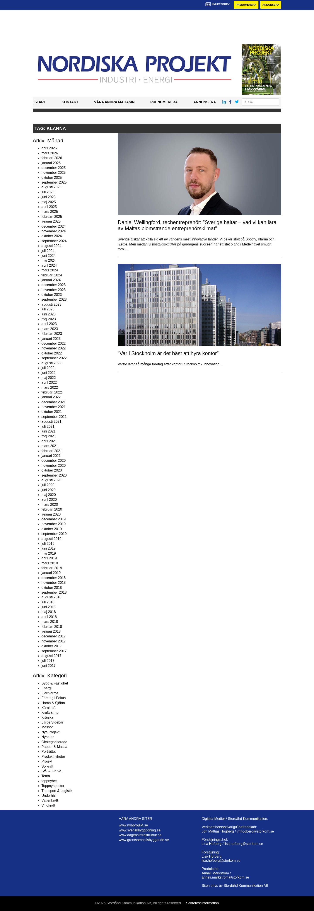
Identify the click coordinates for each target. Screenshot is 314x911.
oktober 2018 (51, 587)
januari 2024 (51, 280)
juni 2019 (48, 548)
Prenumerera (246, 4)
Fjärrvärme (49, 693)
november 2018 (53, 582)
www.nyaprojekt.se (133, 825)
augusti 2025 (51, 187)
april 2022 (49, 382)
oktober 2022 (51, 353)
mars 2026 (49, 153)
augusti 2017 (51, 656)
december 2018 (53, 578)
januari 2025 (51, 221)
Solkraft (47, 766)
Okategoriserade (54, 742)
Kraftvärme (49, 712)
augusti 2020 (51, 480)
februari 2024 (51, 275)
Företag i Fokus (53, 698)
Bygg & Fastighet (54, 683)
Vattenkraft (49, 800)
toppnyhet (49, 781)
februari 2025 (51, 216)
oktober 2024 (51, 236)
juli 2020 (48, 485)
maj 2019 (48, 553)
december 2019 (53, 519)
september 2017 (54, 651)
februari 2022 (51, 392)
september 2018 (54, 592)
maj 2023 (48, 319)
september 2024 (54, 241)
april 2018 (49, 617)
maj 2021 (48, 436)
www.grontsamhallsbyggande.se (144, 840)
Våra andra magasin (114, 102)
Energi (46, 688)
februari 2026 (51, 158)
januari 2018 (51, 631)
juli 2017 (48, 660)
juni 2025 (48, 197)
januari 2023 (51, 339)
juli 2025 (48, 192)
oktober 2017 (51, 646)
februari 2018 (51, 626)
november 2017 (53, 641)
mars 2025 (49, 212)
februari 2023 (51, 333)
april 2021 (49, 441)
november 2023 (53, 290)
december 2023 (53, 285)
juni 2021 (48, 431)
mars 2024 (49, 270)
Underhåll (48, 795)
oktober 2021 (51, 412)
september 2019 (54, 534)
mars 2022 (49, 387)
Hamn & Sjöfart (53, 703)
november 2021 (53, 407)
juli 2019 (48, 543)
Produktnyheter (53, 756)
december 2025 (53, 168)
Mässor (47, 727)
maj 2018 (48, 612)
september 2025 (54, 182)
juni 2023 (48, 314)
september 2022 (54, 358)
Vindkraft (48, 805)
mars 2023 (49, 329)
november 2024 (53, 231)
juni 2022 (48, 373)
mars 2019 (49, 563)
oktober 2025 (51, 177)
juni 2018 (48, 607)
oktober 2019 (51, 529)
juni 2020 (48, 490)
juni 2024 (48, 255)
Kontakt (69, 102)
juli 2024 (48, 251)
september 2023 (54, 299)
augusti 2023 (51, 304)
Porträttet (48, 752)
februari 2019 (51, 568)
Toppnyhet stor (52, 786)
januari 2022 (51, 397)
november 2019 (53, 524)
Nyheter (47, 737)
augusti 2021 (51, 421)
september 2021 (54, 417)
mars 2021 (49, 446)
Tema (45, 776)
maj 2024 (48, 260)
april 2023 (49, 324)
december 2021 (53, 402)
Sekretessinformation (202, 903)
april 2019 (49, 558)
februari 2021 (51, 451)
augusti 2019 (51, 539)
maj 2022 (48, 378)
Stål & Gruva (51, 771)
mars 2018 (49, 621)
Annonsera (270, 4)
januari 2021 (51, 456)
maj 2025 (48, 202)
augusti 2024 (51, 246)
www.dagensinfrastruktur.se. (140, 835)
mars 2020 (49, 504)
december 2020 (53, 460)
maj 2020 (48, 495)
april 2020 (49, 500)
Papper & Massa (54, 747)
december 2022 (53, 343)
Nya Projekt (50, 732)
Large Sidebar (52, 722)
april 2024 (49, 265)
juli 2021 (48, 426)
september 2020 (54, 475)
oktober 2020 (51, 470)
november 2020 (53, 465)
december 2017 (53, 636)
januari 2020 (51, 514)
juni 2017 (48, 665)
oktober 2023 (51, 294)
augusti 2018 (51, 597)
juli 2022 (48, 368)
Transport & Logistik (56, 791)
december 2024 (53, 226)
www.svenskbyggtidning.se (139, 830)
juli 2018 (48, 602)
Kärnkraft (48, 708)
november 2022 (53, 348)
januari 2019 (51, 573)
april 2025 (49, 207)
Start (40, 102)
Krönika (47, 717)
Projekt (46, 761)
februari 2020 (51, 509)
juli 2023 (48, 309)
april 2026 (49, 148)
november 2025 (53, 172)
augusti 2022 (51, 363)
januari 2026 (51, 163)
